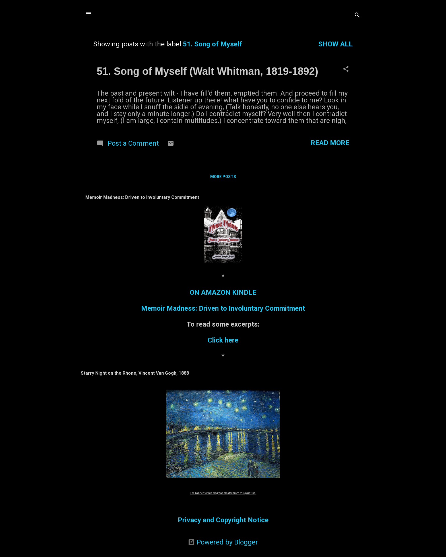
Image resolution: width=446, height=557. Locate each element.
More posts (223, 176)
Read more (330, 143)
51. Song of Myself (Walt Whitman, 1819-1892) (207, 71)
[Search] (357, 15)
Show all (335, 44)
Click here (223, 340)
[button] (345, 69)
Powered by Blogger (223, 542)
